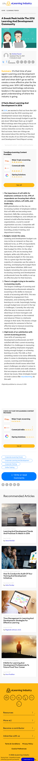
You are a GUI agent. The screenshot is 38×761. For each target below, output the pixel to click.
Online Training (9, 467)
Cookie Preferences (19, 749)
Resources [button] (19, 712)
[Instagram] (19, 704)
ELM (5, 110)
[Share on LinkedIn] (25, 62)
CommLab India (18, 166)
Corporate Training (11, 464)
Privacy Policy (27, 744)
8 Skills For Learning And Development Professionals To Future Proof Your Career (16, 665)
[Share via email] (29, 62)
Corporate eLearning (10, 660)
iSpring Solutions (19, 174)
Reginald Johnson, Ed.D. (13, 630)
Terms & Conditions (12, 744)
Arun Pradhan (10, 674)
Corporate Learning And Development (17, 460)
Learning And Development (12, 616)
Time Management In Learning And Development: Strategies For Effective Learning (18, 620)
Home (3, 10)
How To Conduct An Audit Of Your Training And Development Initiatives (17, 576)
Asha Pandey (9, 585)
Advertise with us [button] (19, 736)
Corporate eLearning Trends (14, 457)
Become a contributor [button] (19, 728)
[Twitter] (12, 697)
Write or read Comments (19, 476)
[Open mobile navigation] (3, 3)
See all (19, 185)
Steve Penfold (9, 541)
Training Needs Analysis (11, 571)
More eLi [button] (19, 720)
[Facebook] (6, 697)
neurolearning (26, 376)
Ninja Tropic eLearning (21, 160)
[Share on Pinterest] (32, 62)
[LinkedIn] (19, 697)
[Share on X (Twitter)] (21, 62)
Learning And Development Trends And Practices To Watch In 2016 (18, 532)
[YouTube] (25, 697)
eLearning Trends (13, 10)
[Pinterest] (31, 697)
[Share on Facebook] (17, 62)
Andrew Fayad (16, 54)
